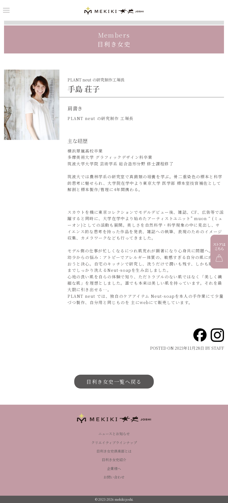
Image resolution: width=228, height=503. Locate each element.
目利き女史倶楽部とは (114, 451)
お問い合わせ (114, 477)
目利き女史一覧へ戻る (114, 381)
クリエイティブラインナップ (114, 442)
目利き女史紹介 (114, 460)
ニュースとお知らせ (114, 434)
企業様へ (114, 468)
